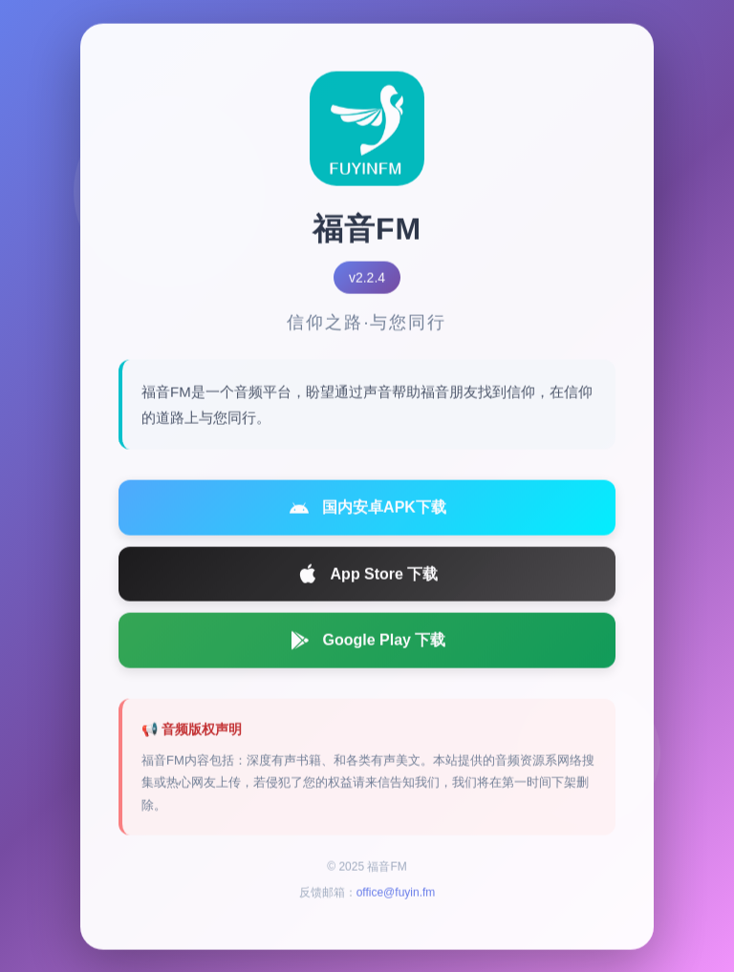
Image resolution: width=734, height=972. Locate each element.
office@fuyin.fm (396, 897)
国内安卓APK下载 (367, 511)
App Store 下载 (367, 578)
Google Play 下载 (367, 644)
